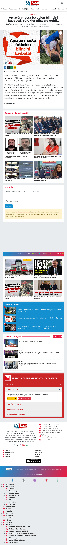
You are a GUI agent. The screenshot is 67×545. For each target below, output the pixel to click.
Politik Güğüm (24, 9)
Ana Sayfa (8, 484)
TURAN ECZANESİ (13, 390)
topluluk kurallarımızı (23, 212)
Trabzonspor (13, 9)
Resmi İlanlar (35, 9)
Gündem (61, 9)
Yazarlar (45, 9)
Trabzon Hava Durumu (48, 426)
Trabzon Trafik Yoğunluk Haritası (51, 430)
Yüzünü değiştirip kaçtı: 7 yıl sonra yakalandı (16, 156)
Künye (7, 520)
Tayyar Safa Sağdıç (11, 71)
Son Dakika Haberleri (47, 438)
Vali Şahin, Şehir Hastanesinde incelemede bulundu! (48, 297)
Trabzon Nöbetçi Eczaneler (49, 424)
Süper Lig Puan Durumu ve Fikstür (21, 535)
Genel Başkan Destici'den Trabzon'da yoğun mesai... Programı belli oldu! (46, 276)
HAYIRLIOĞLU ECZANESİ (16, 414)
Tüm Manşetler (45, 436)
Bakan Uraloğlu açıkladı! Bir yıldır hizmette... (15, 179)
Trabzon (4, 9)
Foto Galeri (9, 506)
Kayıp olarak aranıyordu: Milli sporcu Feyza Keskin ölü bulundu (48, 156)
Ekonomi (53, 9)
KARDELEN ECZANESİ (15, 409)
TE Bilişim (38, 474)
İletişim (7, 522)
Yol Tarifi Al (12, 399)
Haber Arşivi (44, 440)
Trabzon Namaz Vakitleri (48, 428)
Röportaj (8, 513)
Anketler (8, 518)
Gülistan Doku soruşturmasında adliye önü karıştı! (18, 134)
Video (7, 509)
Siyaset (36, 456)
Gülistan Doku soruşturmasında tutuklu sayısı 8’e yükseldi (47, 179)
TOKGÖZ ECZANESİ (14, 404)
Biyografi (8, 515)
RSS (9, 469)
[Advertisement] (33, 237)
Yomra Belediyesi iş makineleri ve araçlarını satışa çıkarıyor (18, 276)
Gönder (9, 206)
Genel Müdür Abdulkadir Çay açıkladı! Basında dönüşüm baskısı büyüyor (46, 134)
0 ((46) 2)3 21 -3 (24, 399)
